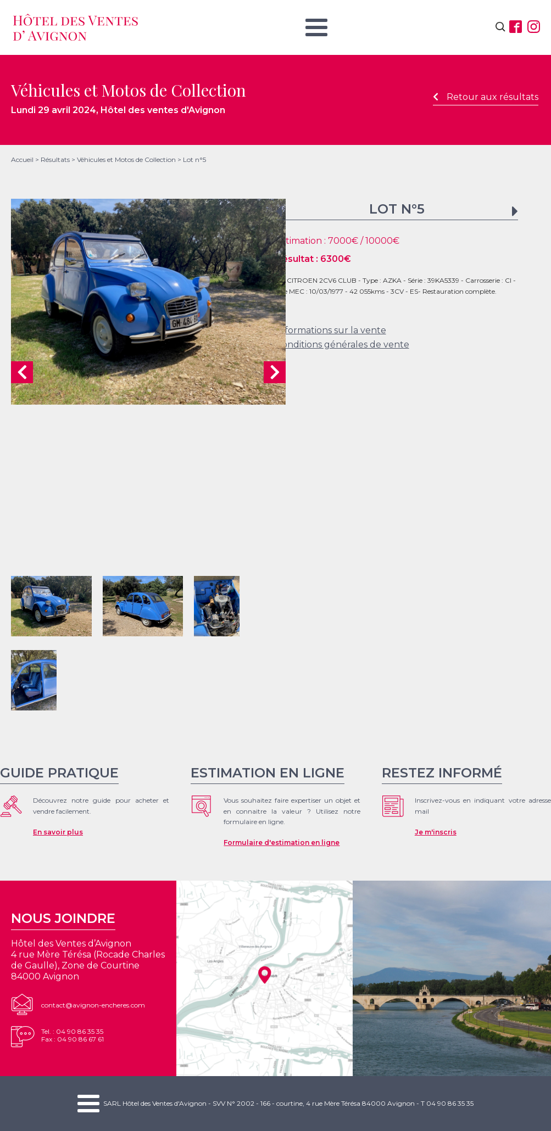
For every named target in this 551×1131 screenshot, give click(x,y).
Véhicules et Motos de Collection (126, 159)
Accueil (22, 159)
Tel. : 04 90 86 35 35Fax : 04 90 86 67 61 (72, 1035)
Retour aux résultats (485, 97)
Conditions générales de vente (342, 344)
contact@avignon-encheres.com (93, 1005)
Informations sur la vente (331, 330)
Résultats (55, 159)
